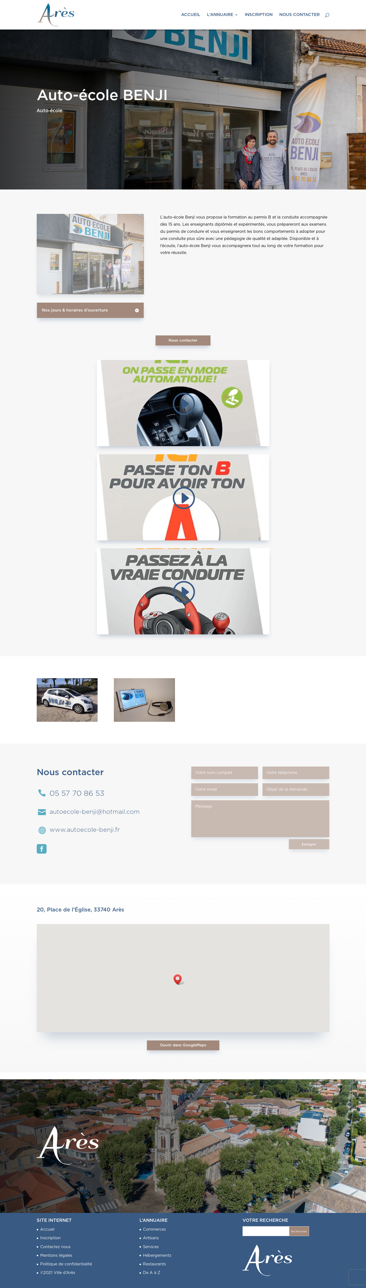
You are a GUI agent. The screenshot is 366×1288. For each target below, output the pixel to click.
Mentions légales (56, 1255)
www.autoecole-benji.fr (85, 830)
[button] (179, 979)
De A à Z (151, 1273)
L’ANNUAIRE (220, 15)
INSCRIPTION (259, 15)
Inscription (50, 1238)
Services (151, 1247)
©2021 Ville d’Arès (57, 1273)
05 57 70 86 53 (77, 793)
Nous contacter (183, 340)
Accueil (47, 1229)
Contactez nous (55, 1247)
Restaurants (154, 1264)
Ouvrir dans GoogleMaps (183, 1045)
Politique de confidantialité (66, 1264)
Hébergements (157, 1255)
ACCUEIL (190, 15)
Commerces (154, 1229)
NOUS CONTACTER (299, 15)
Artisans (151, 1238)
